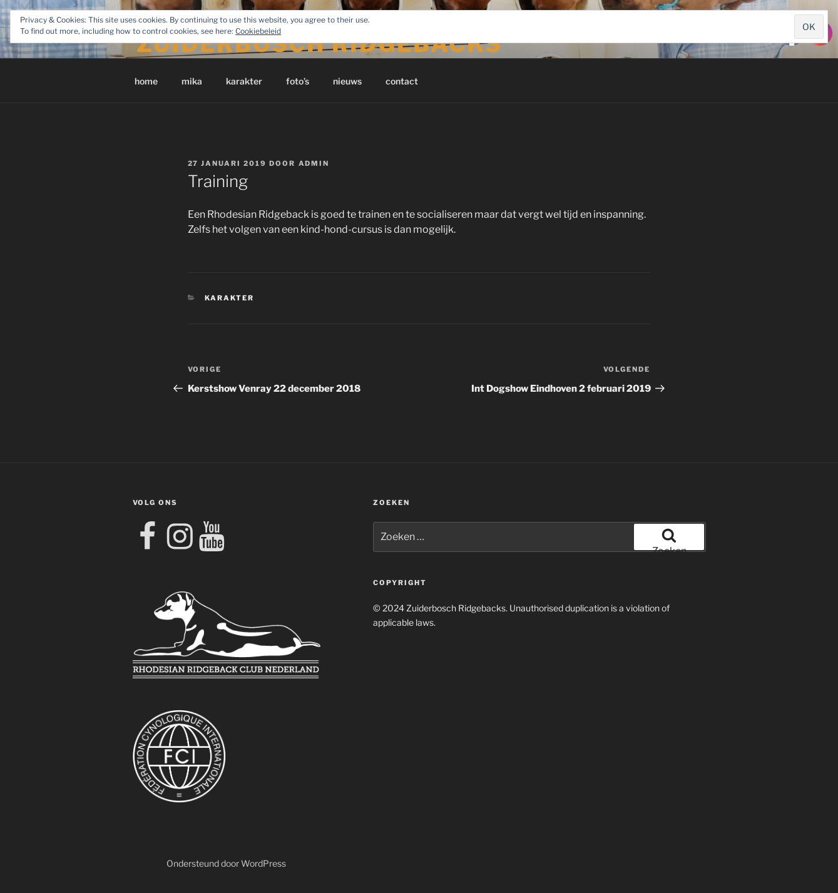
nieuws (347, 81)
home (146, 81)
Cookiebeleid (258, 31)
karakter (244, 81)
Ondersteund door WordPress (226, 863)
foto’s (297, 81)
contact (402, 81)
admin (314, 163)
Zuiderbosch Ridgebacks (319, 44)
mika (191, 81)
